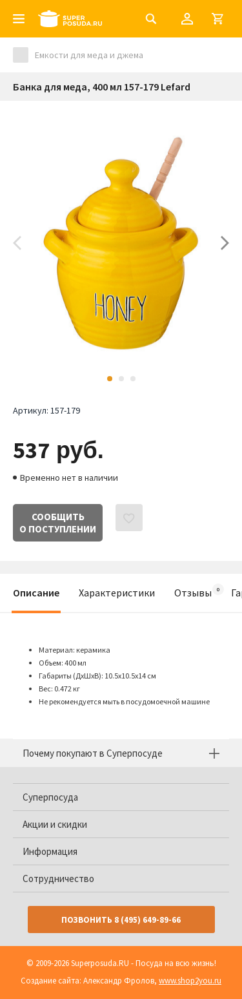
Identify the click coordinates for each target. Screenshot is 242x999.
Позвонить (121, 919)
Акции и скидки (55, 824)
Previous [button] (17, 243)
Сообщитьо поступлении (57, 522)
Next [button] (225, 243)
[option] (121, 243)
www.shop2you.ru (190, 980)
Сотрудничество (58, 878)
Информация (50, 851)
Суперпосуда (50, 797)
